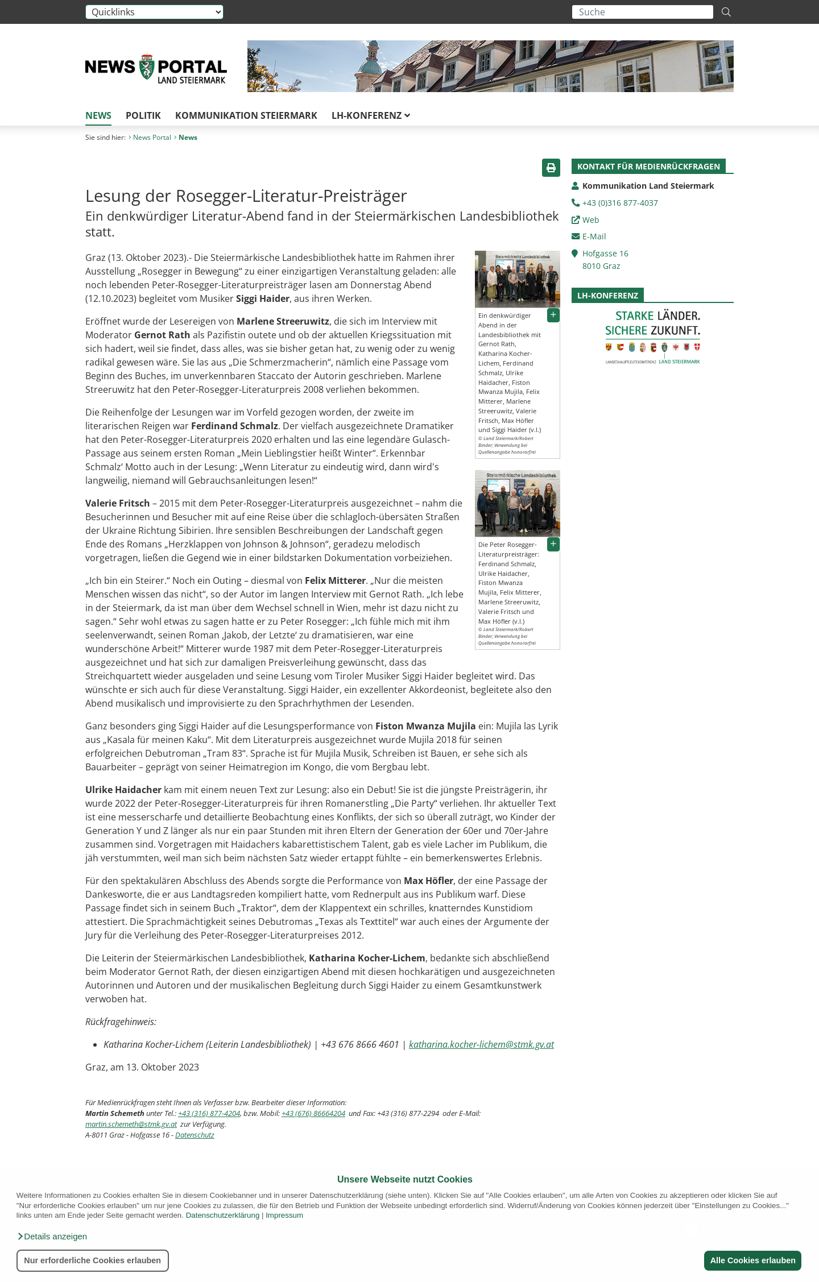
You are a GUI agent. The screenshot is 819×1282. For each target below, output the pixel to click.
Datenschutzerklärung (223, 1215)
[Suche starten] (726, 12)
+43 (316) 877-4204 (209, 1113)
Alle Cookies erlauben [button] (752, 1260)
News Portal (150, 137)
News (98, 115)
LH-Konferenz (371, 115)
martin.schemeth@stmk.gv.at (131, 1124)
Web (590, 219)
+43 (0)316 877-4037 (620, 202)
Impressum (284, 1215)
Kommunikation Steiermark (246, 115)
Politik (143, 115)
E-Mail (594, 236)
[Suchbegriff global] (643, 12)
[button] (51, 1236)
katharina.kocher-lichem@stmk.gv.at (481, 1044)
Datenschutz (194, 1135)
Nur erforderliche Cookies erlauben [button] (92, 1260)
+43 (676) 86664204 (313, 1113)
